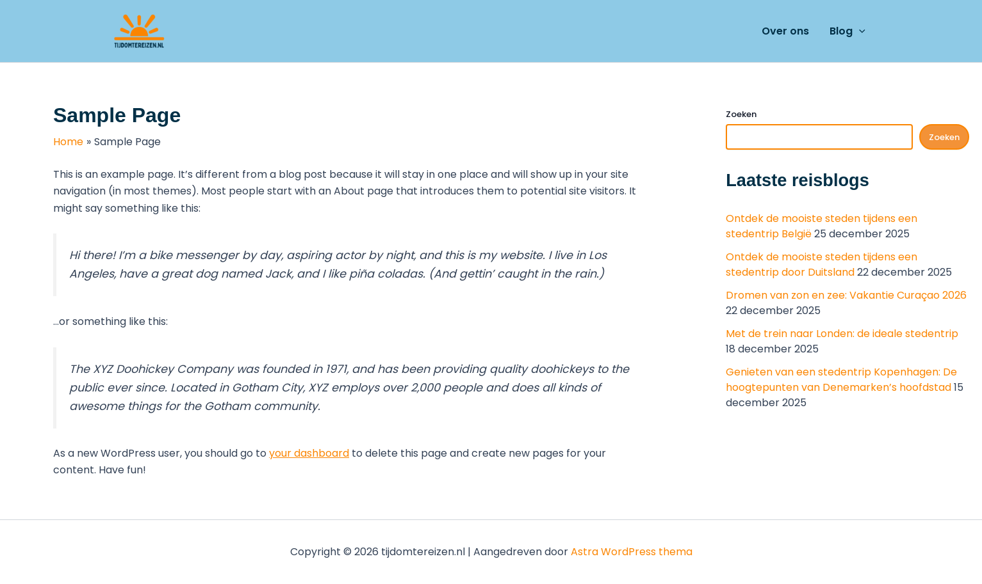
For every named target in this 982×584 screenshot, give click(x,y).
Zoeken (741, 114)
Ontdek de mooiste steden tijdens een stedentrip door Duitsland (821, 264)
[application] (859, 31)
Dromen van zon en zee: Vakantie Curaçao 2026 (846, 295)
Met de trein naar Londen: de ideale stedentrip (842, 333)
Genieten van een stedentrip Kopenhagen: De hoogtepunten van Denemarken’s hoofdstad (841, 380)
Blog (847, 31)
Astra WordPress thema (631, 551)
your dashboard (309, 453)
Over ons (785, 31)
